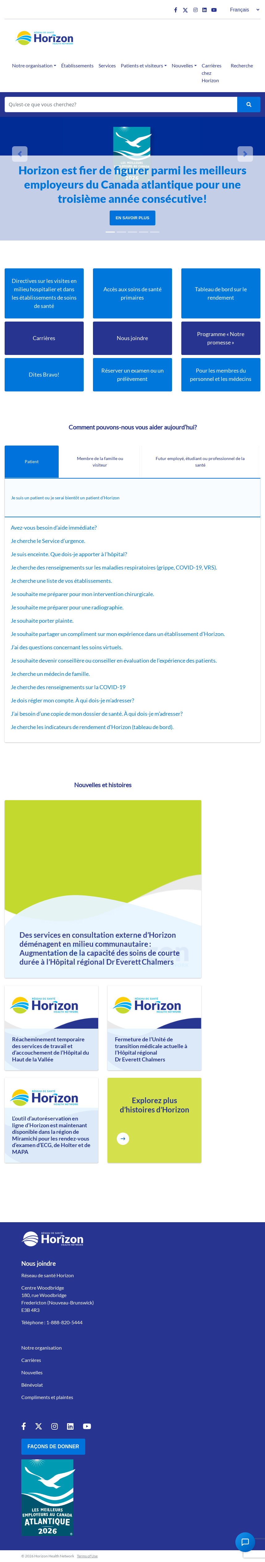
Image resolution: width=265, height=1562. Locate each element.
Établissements (77, 65)
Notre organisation (32, 65)
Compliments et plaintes (47, 1397)
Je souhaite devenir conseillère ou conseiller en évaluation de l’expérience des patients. (114, 660)
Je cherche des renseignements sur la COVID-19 (68, 687)
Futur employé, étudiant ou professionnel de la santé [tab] (200, 461)
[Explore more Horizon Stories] (123, 1139)
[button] (20, 154)
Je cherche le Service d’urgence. (48, 540)
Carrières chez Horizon (211, 72)
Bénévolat (32, 1385)
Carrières (31, 1360)
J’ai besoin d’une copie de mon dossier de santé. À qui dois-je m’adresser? (97, 713)
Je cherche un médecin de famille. (51, 673)
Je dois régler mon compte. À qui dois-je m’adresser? (73, 700)
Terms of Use (87, 1556)
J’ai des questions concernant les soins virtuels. (67, 647)
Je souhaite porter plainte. (42, 620)
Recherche (242, 65)
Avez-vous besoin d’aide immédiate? (54, 527)
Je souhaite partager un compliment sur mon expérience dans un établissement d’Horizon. (118, 633)
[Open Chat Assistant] (245, 1542)
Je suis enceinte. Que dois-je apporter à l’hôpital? (69, 554)
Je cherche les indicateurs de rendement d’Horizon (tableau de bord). (92, 726)
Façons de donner (53, 1446)
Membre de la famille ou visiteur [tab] (100, 461)
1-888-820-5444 (64, 1322)
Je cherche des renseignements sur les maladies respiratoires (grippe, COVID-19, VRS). (114, 567)
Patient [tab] (32, 461)
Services (107, 65)
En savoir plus (132, 218)
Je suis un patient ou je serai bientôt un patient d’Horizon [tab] (65, 497)
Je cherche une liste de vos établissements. (62, 580)
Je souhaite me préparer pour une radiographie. (67, 607)
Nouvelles (182, 65)
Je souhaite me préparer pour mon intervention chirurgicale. (83, 594)
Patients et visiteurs (142, 65)
